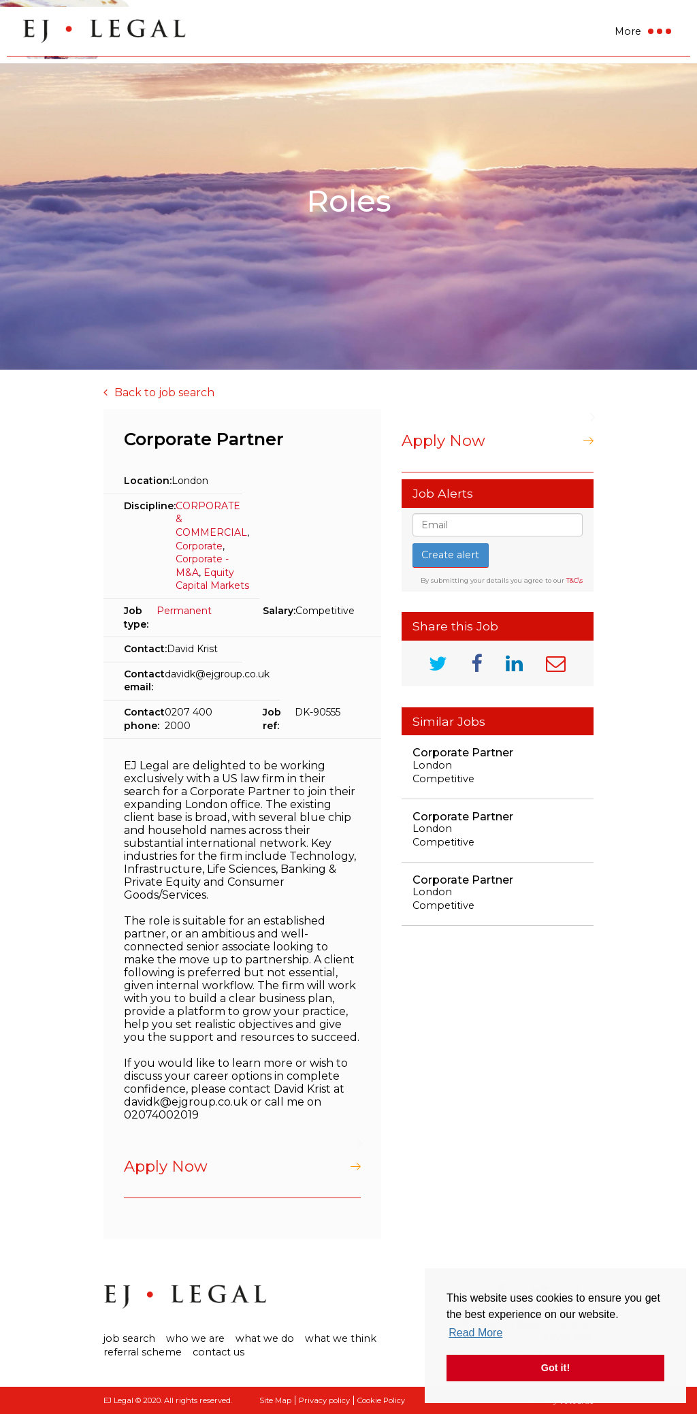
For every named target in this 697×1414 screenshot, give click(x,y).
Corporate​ (199, 546)
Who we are (195, 1338)
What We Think (340, 1338)
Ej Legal (185, 1297)
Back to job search (164, 392)
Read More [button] (475, 1332)
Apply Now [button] (166, 1166)
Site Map (275, 1400)
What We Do (265, 1338)
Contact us (218, 1352)
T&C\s (574, 580)
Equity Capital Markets (212, 579)
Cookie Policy (381, 1400)
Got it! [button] (555, 1367)
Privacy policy (324, 1400)
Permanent (184, 611)
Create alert (450, 555)
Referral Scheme (142, 1352)
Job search (129, 1338)
